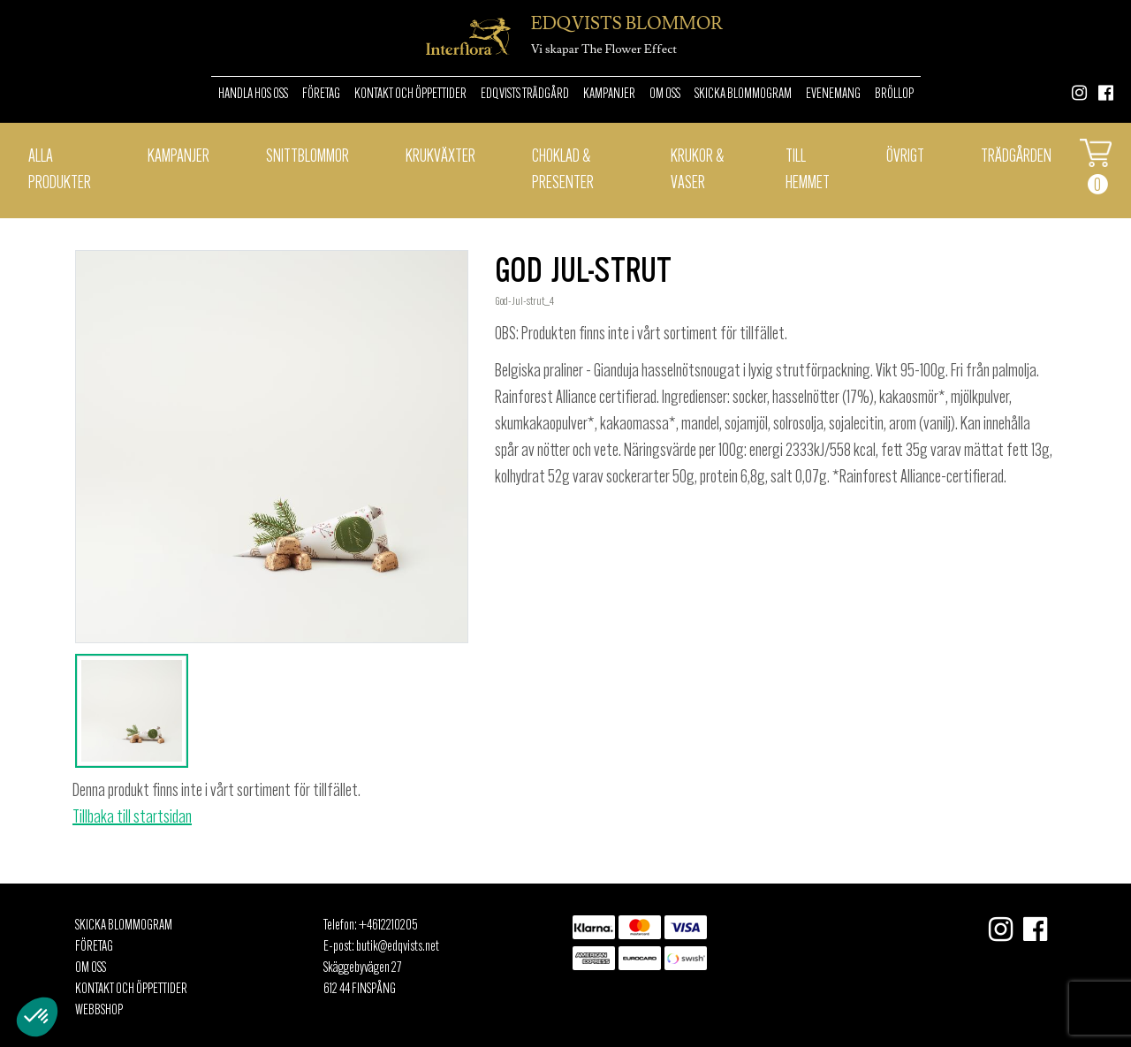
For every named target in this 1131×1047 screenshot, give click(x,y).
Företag (321, 94)
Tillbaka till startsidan (132, 818)
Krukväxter (440, 157)
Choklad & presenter (563, 170)
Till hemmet (808, 170)
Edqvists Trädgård (525, 94)
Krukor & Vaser (697, 170)
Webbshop (99, 1011)
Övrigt (905, 157)
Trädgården (1016, 157)
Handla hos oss (253, 94)
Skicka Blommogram (743, 94)
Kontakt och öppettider (410, 94)
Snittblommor (307, 157)
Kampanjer (609, 94)
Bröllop (894, 94)
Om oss (664, 94)
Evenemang (833, 94)
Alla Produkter (59, 170)
